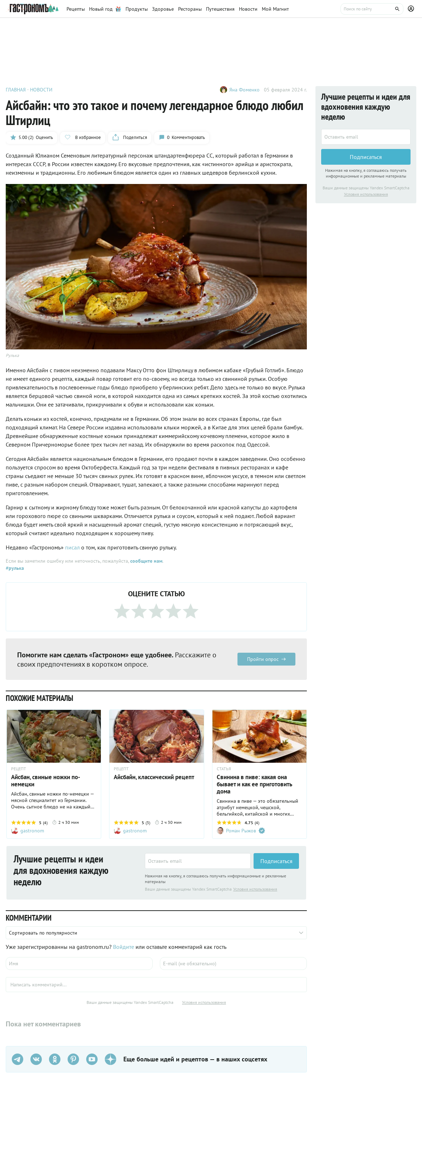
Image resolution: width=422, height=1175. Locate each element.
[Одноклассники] (54, 1059)
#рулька (15, 568)
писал (72, 547)
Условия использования (255, 889)
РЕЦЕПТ (18, 769)
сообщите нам (146, 561)
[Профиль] (412, 9)
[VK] (36, 1059)
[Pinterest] (73, 1059)
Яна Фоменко (244, 89)
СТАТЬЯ (224, 769)
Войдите (123, 946)
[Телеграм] (17, 1059)
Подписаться (276, 861)
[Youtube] (92, 1059)
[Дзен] (110, 1059)
